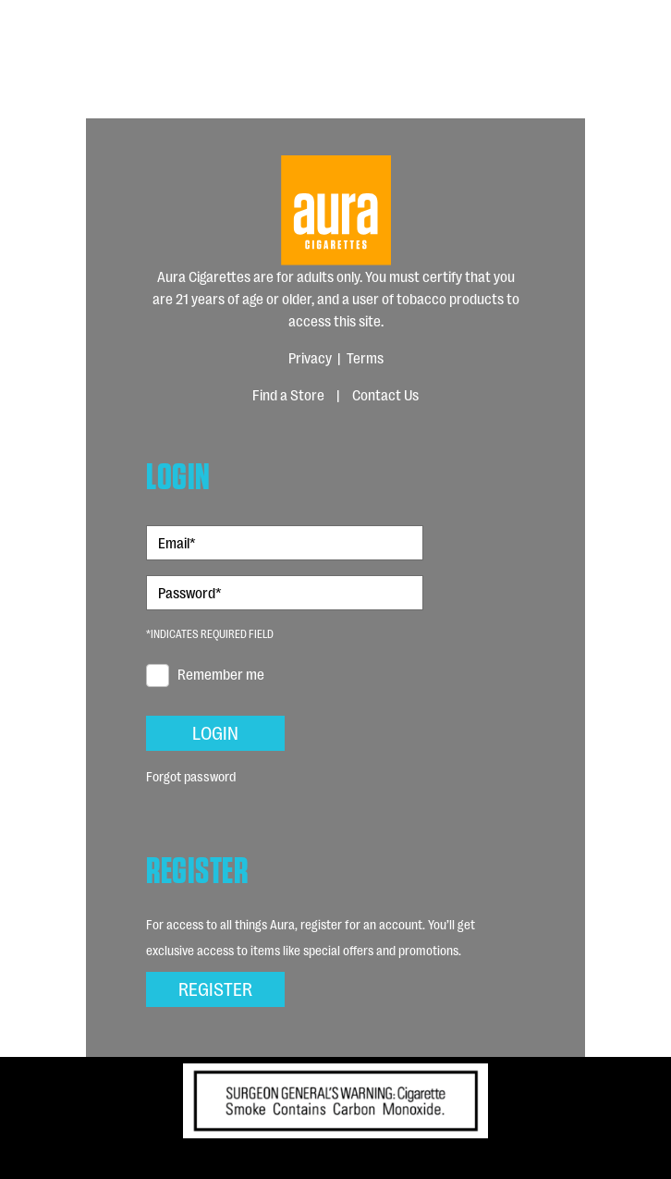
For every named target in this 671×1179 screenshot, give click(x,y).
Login (215, 731)
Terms (365, 357)
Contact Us (385, 394)
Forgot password (191, 775)
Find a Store (288, 394)
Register (215, 987)
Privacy (310, 357)
